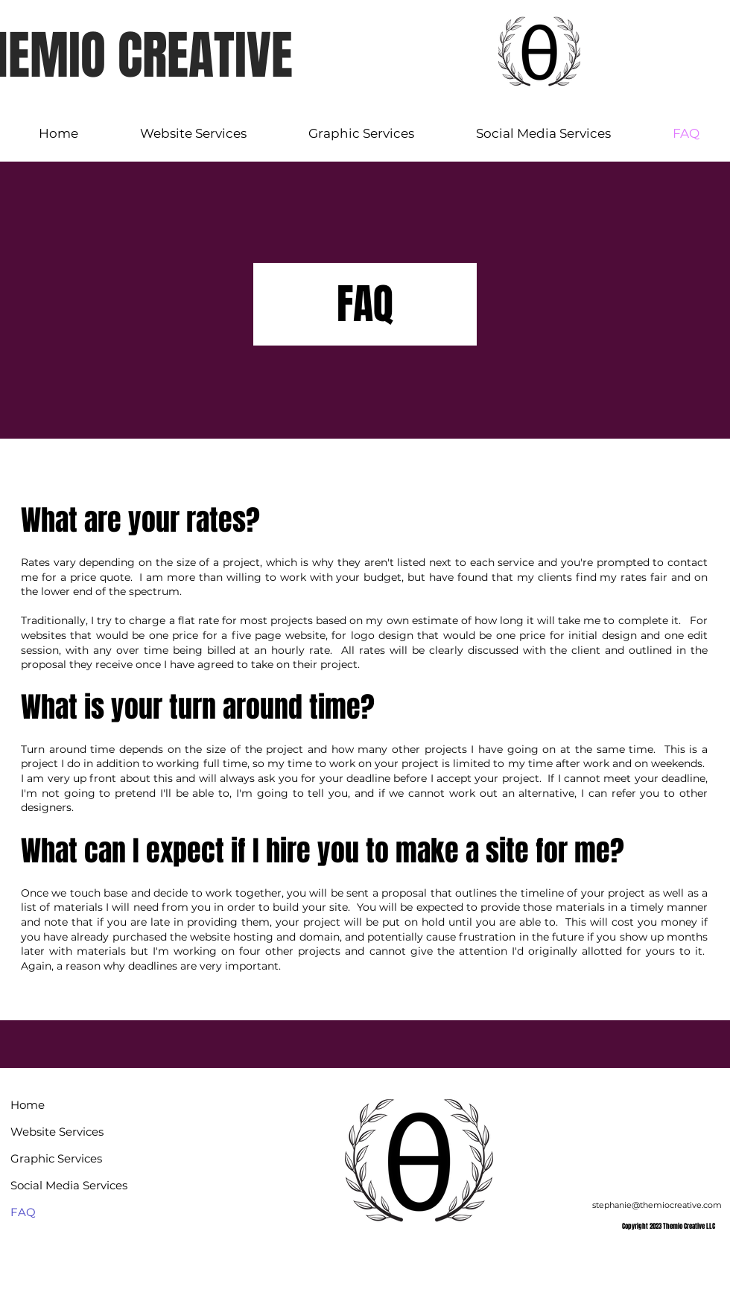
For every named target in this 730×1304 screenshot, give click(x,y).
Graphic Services (56, 1158)
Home (27, 1105)
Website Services (57, 1132)
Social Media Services (60, 1185)
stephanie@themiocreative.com (657, 1205)
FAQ (23, 1212)
